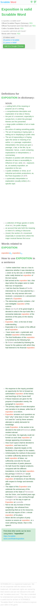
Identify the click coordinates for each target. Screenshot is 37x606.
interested (9, 291)
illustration (9, 448)
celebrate (9, 489)
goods (7, 127)
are (13, 122)
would (28, 474)
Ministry (32, 479)
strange (8, 440)
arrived (11, 281)
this (23, 335)
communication (11, 463)
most (24, 407)
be (33, 427)
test (24, 322)
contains (27, 301)
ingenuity (23, 435)
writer (7, 275)
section (17, 233)
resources (29, 510)
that (15, 228)
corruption (20, 518)
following (23, 340)
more (7, 523)
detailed (8, 335)
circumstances (25, 440)
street (7, 299)
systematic (11, 178)
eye (24, 312)
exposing (17, 132)
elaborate (17, 314)
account (11, 228)
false (14, 435)
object (17, 407)
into (6, 494)
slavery (30, 317)
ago (33, 494)
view (32, 135)
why (11, 417)
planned (27, 291)
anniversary (20, 489)
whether (17, 270)
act (10, 132)
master (22, 327)
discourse (26, 231)
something (25, 129)
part (9, 116)
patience (19, 345)
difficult (32, 327)
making (18, 129)
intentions (19, 479)
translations (9, 471)
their (7, 286)
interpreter (9, 150)
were (25, 283)
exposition (21, 166)
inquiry (23, 389)
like (24, 147)
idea (20, 114)
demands (23, 422)
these (9, 399)
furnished (10, 340)
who (26, 293)
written (23, 181)
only (16, 293)
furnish (8, 438)
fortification (17, 337)
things (19, 223)
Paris (10, 176)
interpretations (23, 153)
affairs (7, 484)
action (10, 129)
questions (28, 414)
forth (14, 106)
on (23, 317)
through (31, 497)
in (33, 116)
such (22, 414)
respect (12, 482)
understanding (10, 324)
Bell (6, 281)
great (25, 309)
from (27, 507)
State (21, 492)
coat (20, 273)
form (13, 119)
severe (16, 520)
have (8, 332)
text (9, 278)
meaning (24, 106)
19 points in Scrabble (11, 40)
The (6, 132)
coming (25, 497)
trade (32, 124)
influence (8, 163)
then (16, 322)
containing (29, 150)
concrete (17, 461)
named (14, 278)
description (23, 111)
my (15, 273)
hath (9, 466)
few (33, 281)
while (28, 409)
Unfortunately (10, 453)
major (7, 238)
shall (21, 443)
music (8, 233)
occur (28, 238)
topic (13, 184)
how (7, 417)
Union (14, 494)
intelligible (12, 304)
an (18, 114)
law (15, 147)
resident (8, 432)
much (11, 443)
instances (15, 399)
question (8, 319)
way (20, 500)
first (16, 122)
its (22, 309)
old (17, 273)
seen (17, 332)
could (29, 435)
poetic (22, 463)
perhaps (11, 474)
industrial (8, 173)
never (13, 332)
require (17, 512)
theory (27, 114)
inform (19, 412)
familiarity (9, 450)
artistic (18, 173)
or (29, 106)
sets (19, 228)
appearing (15, 440)
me (15, 291)
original (22, 466)
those (28, 505)
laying (25, 132)
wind (20, 163)
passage (18, 142)
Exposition (17, 176)
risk (12, 505)
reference (28, 158)
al (6, 253)
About (7, 309)
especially (28, 116)
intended (28, 270)
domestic (29, 482)
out (12, 135)
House (25, 476)
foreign (19, 482)
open (30, 132)
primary (12, 407)
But (6, 474)
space (16, 443)
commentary (10, 155)
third (10, 337)
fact (28, 340)
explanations (10, 153)
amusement (30, 296)
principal (28, 119)
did (9, 512)
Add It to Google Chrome (14, 46)
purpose (8, 109)
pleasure (28, 463)
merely (26, 401)
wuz (22, 291)
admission (9, 492)
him (11, 288)
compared (9, 469)
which (19, 119)
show (24, 171)
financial (23, 348)
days (7, 283)
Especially (9, 327)
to (25, 135)
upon (29, 145)
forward (27, 391)
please (22, 409)
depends (17, 448)
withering (13, 523)
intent (9, 231)
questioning (9, 510)
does (20, 417)
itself (29, 396)
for (15, 225)
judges (20, 283)
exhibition (20, 124)
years (29, 494)
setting (9, 106)
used (10, 419)
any (15, 505)
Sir (6, 342)
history (31, 394)
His (6, 389)
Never (7, 518)
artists (33, 430)
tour (10, 286)
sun (16, 163)
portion (20, 301)
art (27, 124)
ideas (22, 458)
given (24, 399)
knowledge (9, 425)
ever (30, 293)
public (13, 124)
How (7, 443)
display (24, 225)
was (22, 268)
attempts (8, 422)
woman (8, 293)
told (7, 288)
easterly (14, 166)
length (29, 309)
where (28, 236)
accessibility (25, 160)
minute (29, 512)
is (33, 309)
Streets (22, 288)
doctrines (8, 317)
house (7, 345)
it (20, 270)
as (14, 109)
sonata (8, 119)
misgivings (9, 507)
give (21, 476)
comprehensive (13, 111)
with (22, 158)
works (32, 223)
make (32, 283)
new (27, 479)
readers (31, 450)
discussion (31, 453)
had (6, 348)
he (16, 327)
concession (18, 296)
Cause (24, 396)
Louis (7, 427)
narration (12, 409)
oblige (7, 476)
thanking (27, 342)
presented (22, 122)
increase (20, 505)
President (9, 497)
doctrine (28, 335)
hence (16, 150)
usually (18, 181)
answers (17, 414)
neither (10, 456)
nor (26, 458)
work (23, 150)
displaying (20, 135)
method (22, 453)
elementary (13, 301)
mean (26, 417)
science (8, 306)
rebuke (20, 523)
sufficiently (17, 456)
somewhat (9, 314)
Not (6, 505)
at (26, 268)
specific (8, 184)
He (6, 466)
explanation (9, 114)
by (27, 147)
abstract (25, 456)
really (12, 275)
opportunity (12, 391)
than (25, 523)
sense (15, 140)
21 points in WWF (10, 43)
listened (12, 348)
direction (8, 160)
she (16, 507)
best (24, 471)
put (26, 145)
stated (14, 268)
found (14, 466)
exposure (30, 163)
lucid (7, 458)
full (33, 301)
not (33, 435)
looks (28, 312)
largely (23, 448)
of (17, 106)
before (12, 283)
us (12, 438)
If (5, 399)
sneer (9, 273)
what (16, 312)
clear (30, 322)
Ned (16, 510)
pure (28, 461)
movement (19, 116)
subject (20, 450)
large (9, 124)
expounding (18, 137)
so (12, 520)
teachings (12, 396)
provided (29, 389)
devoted (8, 312)
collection (10, 223)
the (19, 106)
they (33, 345)
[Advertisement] (18, 71)
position (18, 158)
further (8, 268)
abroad (14, 432)
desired (18, 275)
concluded (18, 342)
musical (13, 238)
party (20, 317)
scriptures (29, 466)
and (29, 111)
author (7, 142)
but (29, 281)
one (18, 494)
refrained (21, 507)
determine (9, 270)
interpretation (10, 145)
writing (20, 109)
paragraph (9, 404)
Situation (8, 158)
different (23, 469)
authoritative (10, 394)
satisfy (17, 422)
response (11, 389)
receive (8, 520)
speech (8, 525)
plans (20, 515)
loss (29, 268)
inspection (18, 286)
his (18, 348)
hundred (24, 494)
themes (8, 122)
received (8, 296)
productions (26, 173)
